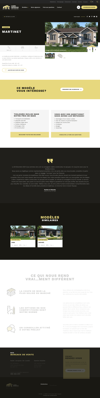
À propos (85, 1)
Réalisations (53, 1)
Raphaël (41, 242)
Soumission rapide (89, 7)
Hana (13, 242)
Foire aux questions (48, 7)
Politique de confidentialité (50, 395)
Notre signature (35, 7)
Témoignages (60, 1)
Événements (68, 1)
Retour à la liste (9, 16)
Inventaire (74, 1)
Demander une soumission (70, 89)
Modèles (25, 7)
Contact (59, 7)
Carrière (80, 1)
